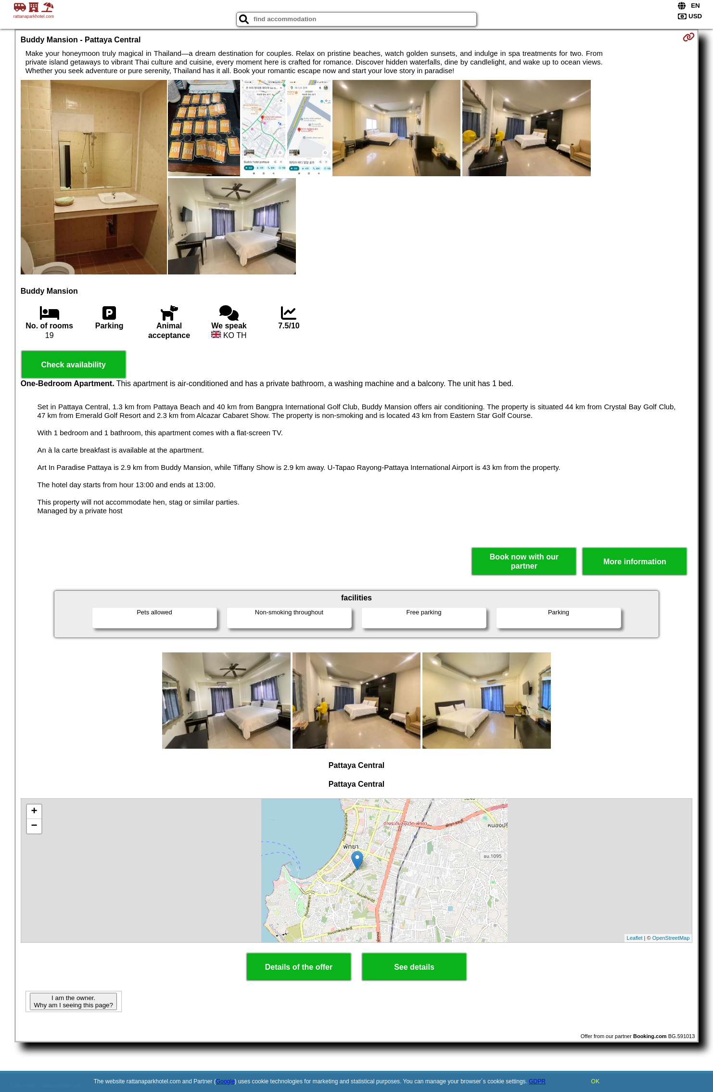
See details (414, 967)
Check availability (73, 365)
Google (225, 1081)
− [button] (34, 826)
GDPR (537, 1081)
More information (634, 562)
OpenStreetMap (671, 938)
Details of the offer (298, 967)
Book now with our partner (524, 561)
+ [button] (34, 812)
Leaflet (635, 938)
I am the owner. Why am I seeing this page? (73, 1001)
